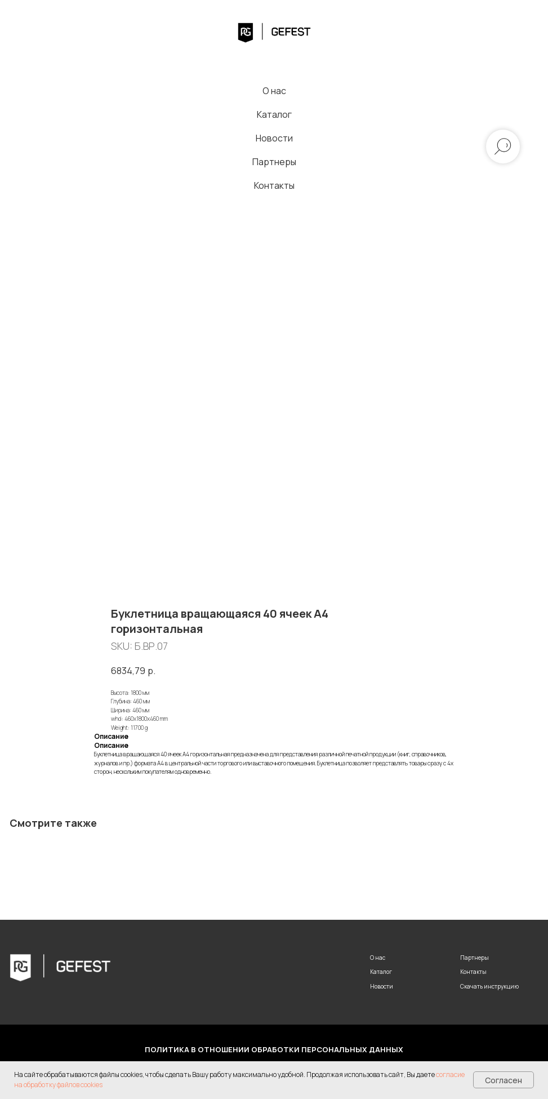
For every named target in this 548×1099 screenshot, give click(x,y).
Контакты (274, 185)
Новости (274, 138)
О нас (274, 91)
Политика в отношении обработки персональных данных (274, 1049)
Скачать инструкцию (489, 986)
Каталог (274, 114)
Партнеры (274, 162)
